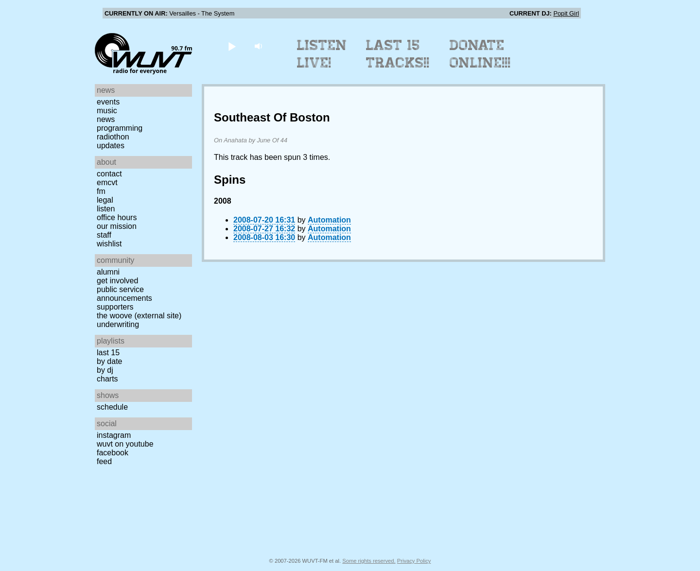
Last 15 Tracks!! (398, 53)
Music (107, 110)
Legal (105, 200)
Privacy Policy (414, 561)
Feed (104, 461)
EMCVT (107, 182)
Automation (329, 220)
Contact (109, 174)
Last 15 (108, 352)
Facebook (112, 453)
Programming (119, 128)
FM (101, 191)
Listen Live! (322, 53)
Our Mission (117, 226)
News (106, 119)
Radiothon (113, 137)
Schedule (112, 407)
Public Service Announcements (124, 293)
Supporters (115, 307)
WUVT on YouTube (125, 444)
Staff (104, 235)
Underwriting (118, 324)
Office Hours (117, 217)
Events (108, 102)
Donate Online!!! (480, 53)
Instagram (114, 435)
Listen (106, 209)
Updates (110, 145)
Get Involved (117, 281)
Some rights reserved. (368, 561)
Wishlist (109, 244)
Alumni (108, 272)
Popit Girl (566, 13)
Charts (107, 379)
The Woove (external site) (139, 315)
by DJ (105, 370)
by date (109, 361)
